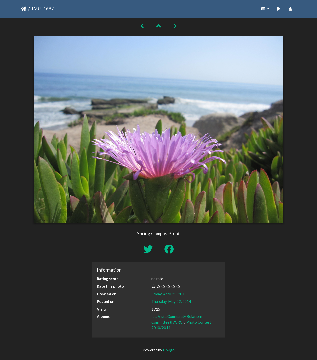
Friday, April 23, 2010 (169, 294)
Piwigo (169, 350)
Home (23, 8)
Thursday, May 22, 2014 (171, 301)
